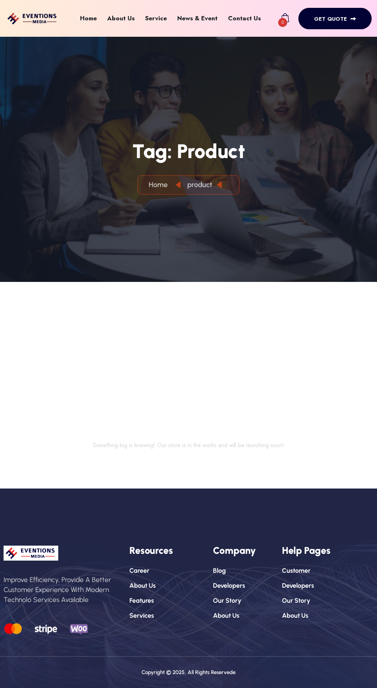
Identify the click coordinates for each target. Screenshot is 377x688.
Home (88, 18)
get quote (335, 19)
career (139, 571)
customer (296, 571)
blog (219, 571)
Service (156, 18)
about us (142, 586)
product (199, 185)
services (141, 615)
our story (227, 600)
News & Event (197, 18)
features (141, 600)
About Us (121, 18)
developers (229, 586)
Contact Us (244, 18)
